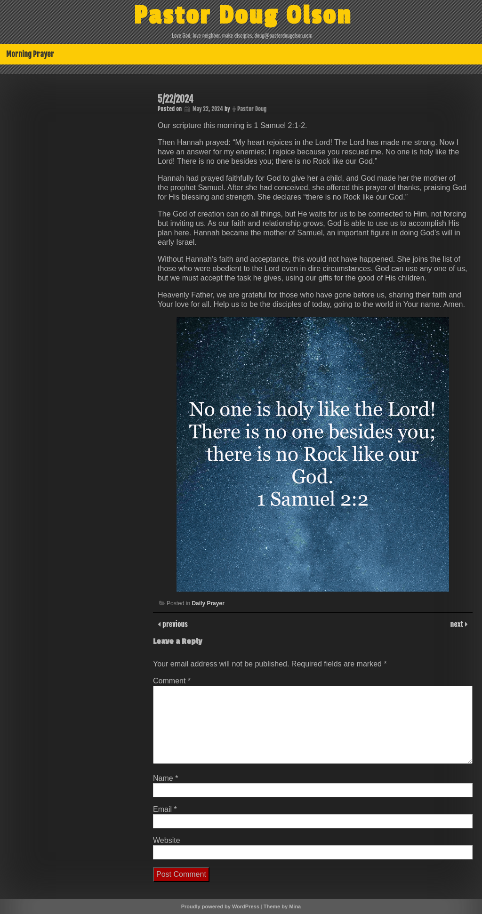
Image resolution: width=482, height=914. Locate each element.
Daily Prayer (208, 603)
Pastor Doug (251, 108)
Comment (172, 681)
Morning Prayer (30, 54)
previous (174, 623)
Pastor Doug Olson (243, 15)
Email (165, 809)
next (457, 623)
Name (165, 778)
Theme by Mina (282, 906)
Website (166, 840)
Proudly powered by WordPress (220, 906)
